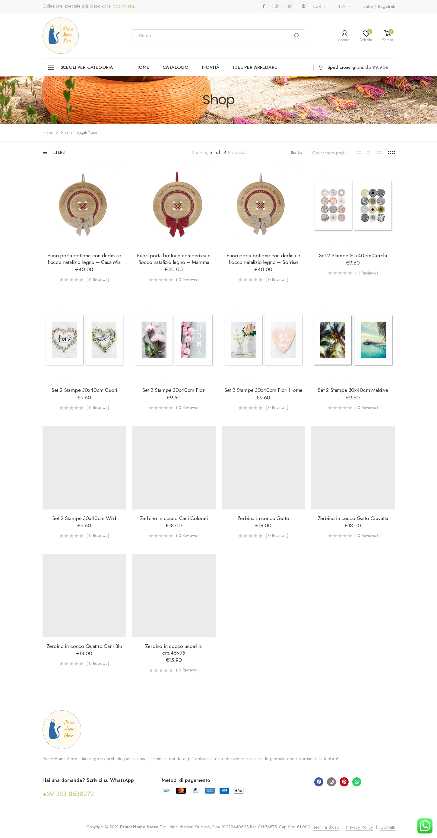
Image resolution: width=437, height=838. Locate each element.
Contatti (387, 827)
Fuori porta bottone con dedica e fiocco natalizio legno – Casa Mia (84, 259)
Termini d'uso (326, 827)
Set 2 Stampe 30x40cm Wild (84, 518)
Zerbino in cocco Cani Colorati (174, 518)
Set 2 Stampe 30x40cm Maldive (353, 390)
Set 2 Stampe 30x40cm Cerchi (353, 255)
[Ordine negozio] (330, 152)
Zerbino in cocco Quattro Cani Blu (84, 646)
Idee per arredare (255, 67)
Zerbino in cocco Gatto (263, 518)
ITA (342, 6)
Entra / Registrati (378, 6)
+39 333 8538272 (68, 793)
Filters (54, 152)
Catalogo (175, 67)
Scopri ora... (125, 6)
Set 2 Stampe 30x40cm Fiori (173, 390)
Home (142, 67)
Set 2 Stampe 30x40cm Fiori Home (263, 390)
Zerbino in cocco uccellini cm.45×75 (173, 649)
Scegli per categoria (80, 67)
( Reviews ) (98, 280)
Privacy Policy (359, 827)
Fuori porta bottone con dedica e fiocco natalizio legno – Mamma (173, 259)
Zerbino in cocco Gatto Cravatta (353, 518)
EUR (317, 6)
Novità (211, 67)
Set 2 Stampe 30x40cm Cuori (84, 390)
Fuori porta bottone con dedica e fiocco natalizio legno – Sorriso (263, 259)
